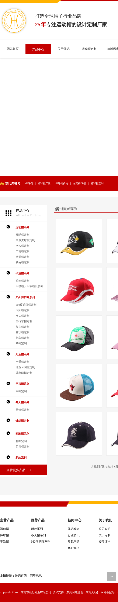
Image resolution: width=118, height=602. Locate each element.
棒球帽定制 (97, 183)
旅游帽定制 (23, 256)
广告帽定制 (23, 251)
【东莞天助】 (91, 592)
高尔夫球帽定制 (25, 240)
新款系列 (37, 529)
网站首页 (13, 48)
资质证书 (105, 541)
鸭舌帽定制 (23, 262)
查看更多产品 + (18, 470)
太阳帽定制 (23, 310)
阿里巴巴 (36, 575)
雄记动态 (74, 529)
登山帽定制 (23, 326)
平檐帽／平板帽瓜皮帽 (29, 286)
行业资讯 (74, 535)
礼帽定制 (21, 441)
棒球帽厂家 (44, 183)
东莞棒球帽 (79, 183)
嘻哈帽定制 (23, 280)
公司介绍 (105, 529)
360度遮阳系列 (40, 541)
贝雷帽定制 (23, 446)
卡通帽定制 (23, 361)
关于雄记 (64, 48)
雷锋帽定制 (23, 409)
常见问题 (74, 541)
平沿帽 (4, 541)
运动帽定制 (89, 48)
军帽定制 (21, 391)
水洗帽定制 (23, 245)
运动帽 (4, 529)
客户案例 (74, 548)
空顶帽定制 (23, 332)
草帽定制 (21, 343)
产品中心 (38, 49)
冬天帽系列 (38, 535)
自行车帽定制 (24, 321)
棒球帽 (29, 183)
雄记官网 (21, 575)
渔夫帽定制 (23, 315)
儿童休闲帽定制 (25, 367)
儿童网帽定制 (24, 372)
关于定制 (105, 535)
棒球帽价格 (61, 183)
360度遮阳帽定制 (26, 304)
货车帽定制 (23, 337)
